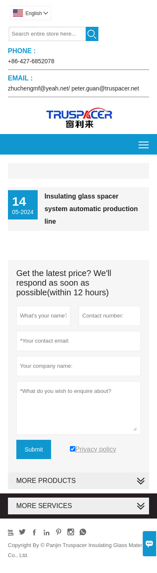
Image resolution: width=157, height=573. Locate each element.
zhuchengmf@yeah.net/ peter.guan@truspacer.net (73, 88)
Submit (34, 449)
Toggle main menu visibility (144, 141)
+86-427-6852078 (31, 61)
